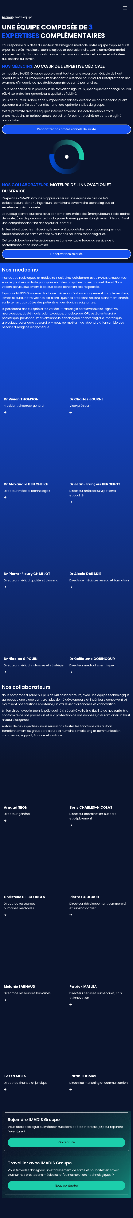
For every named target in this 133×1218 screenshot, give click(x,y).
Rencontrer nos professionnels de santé (66, 129)
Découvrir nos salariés (66, 254)
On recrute (66, 1142)
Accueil (7, 17)
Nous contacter (66, 1185)
